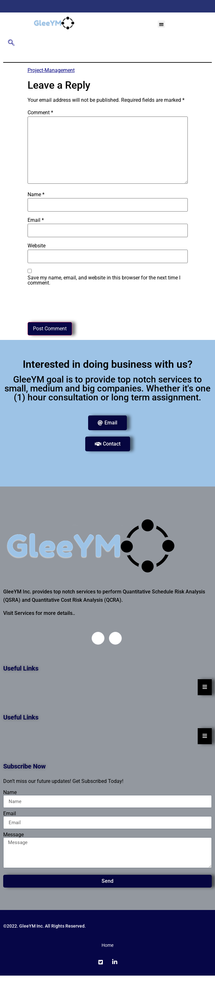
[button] (161, 24)
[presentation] (76, 302)
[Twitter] (104, 6)
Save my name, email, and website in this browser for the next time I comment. (104, 280)
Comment (40, 112)
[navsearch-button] (11, 43)
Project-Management (51, 70)
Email (36, 220)
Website (36, 245)
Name (36, 194)
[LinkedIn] (115, 6)
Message (13, 834)
